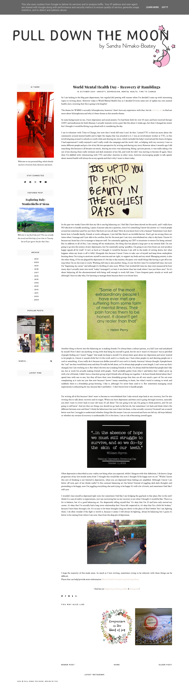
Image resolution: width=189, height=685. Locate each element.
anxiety (101, 92)
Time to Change (147, 92)
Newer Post (68, 665)
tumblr (124, 588)
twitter (117, 588)
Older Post (165, 665)
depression (113, 92)
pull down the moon (34, 681)
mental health (130, 92)
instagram (134, 588)
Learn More (152, 7)
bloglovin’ (109, 588)
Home (117, 665)
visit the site (157, 110)
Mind (136, 579)
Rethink (129, 579)
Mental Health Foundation (113, 579)
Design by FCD (51, 681)
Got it (165, 7)
